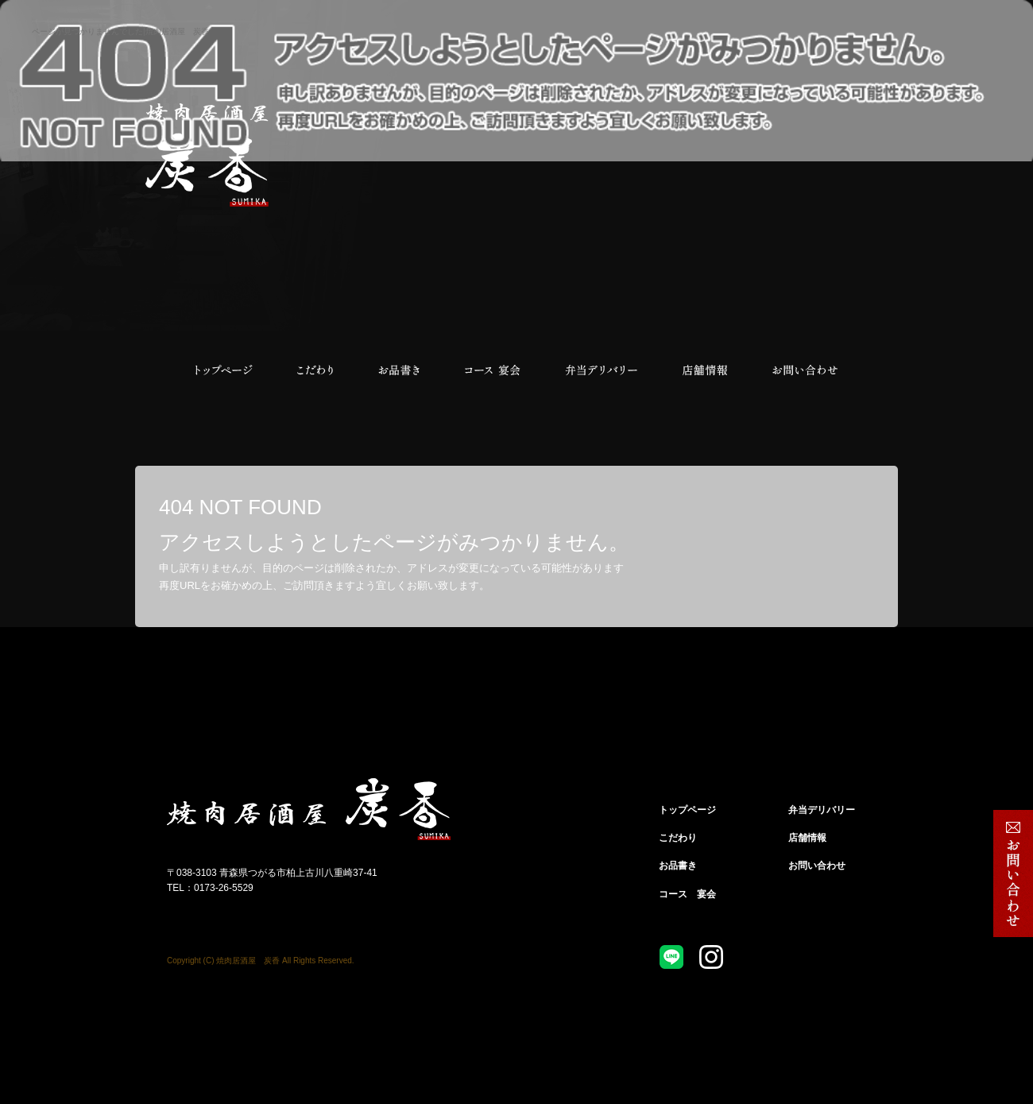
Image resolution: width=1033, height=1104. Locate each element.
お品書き (399, 370)
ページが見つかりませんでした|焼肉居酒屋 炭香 (120, 31)
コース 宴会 (492, 370)
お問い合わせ (804, 370)
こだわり (314, 370)
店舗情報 (705, 370)
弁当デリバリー (602, 370)
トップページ (222, 370)
